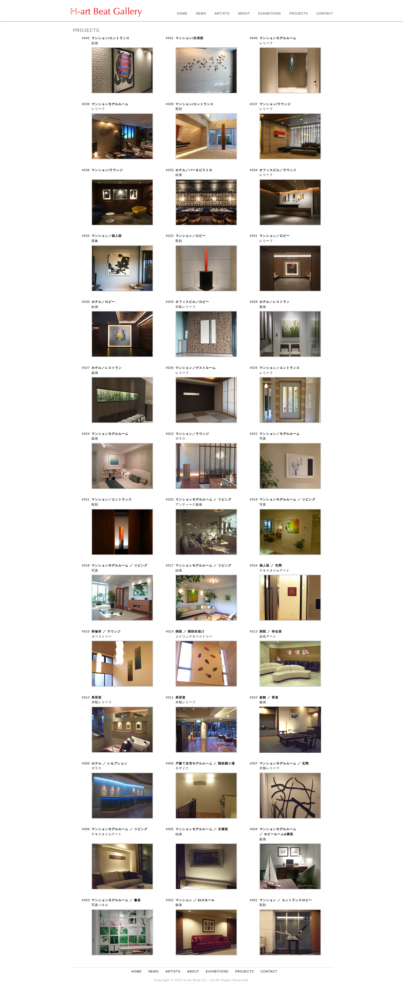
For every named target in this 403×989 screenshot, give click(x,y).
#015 (86, 631)
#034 (254, 170)
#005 (170, 829)
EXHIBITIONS (269, 13)
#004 (254, 829)
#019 (254, 499)
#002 (170, 900)
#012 (86, 697)
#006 (86, 829)
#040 (254, 38)
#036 (86, 170)
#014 (170, 631)
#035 (170, 170)
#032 (170, 235)
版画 (277, 834)
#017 (170, 565)
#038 (170, 104)
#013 (254, 631)
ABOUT (244, 13)
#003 (86, 900)
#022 (254, 433)
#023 (170, 433)
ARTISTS (222, 13)
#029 (170, 301)
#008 (170, 763)
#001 (254, 900)
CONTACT (325, 13)
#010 (254, 697)
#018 (86, 565)
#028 (254, 301)
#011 (170, 697)
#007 (254, 763)
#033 (86, 235)
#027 (86, 367)
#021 (86, 499)
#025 (254, 367)
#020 (170, 499)
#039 (86, 104)
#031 (254, 235)
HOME (182, 13)
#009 (86, 763)
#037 (254, 104)
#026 (170, 367)
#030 (86, 301)
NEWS (201, 13)
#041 (170, 38)
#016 (254, 565)
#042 (86, 38)
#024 (86, 433)
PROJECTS (298, 13)
